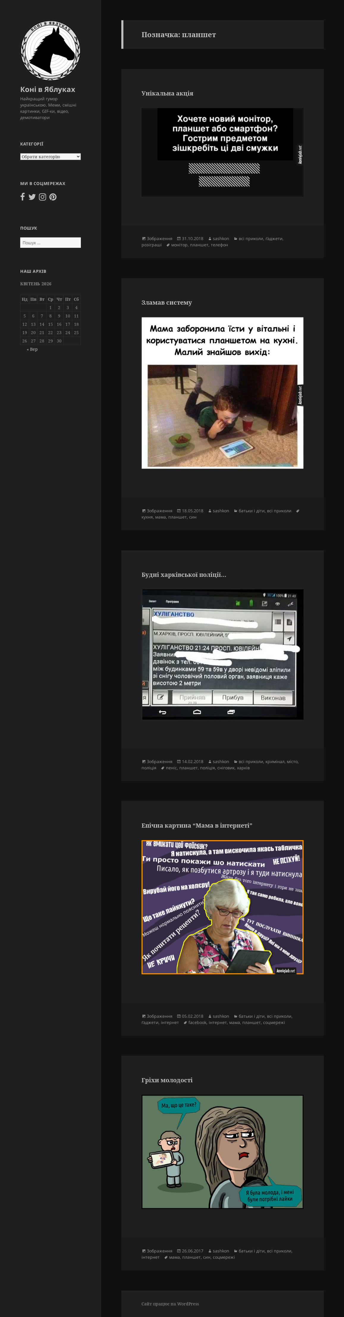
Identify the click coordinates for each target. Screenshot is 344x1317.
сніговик (226, 768)
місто (292, 761)
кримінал (275, 761)
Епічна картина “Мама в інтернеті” (197, 825)
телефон (219, 245)
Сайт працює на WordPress (170, 1304)
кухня (147, 517)
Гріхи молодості (167, 1080)
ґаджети (274, 238)
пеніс (171, 768)
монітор (179, 245)
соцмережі (274, 1022)
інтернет (170, 1022)
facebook (197, 1022)
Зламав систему (167, 302)
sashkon (221, 238)
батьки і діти (252, 510)
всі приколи (251, 238)
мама (160, 517)
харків (243, 768)
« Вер (32, 349)
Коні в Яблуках (47, 89)
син (193, 517)
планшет (199, 245)
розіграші (152, 245)
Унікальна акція (167, 93)
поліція (149, 768)
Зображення (159, 238)
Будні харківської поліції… (184, 575)
